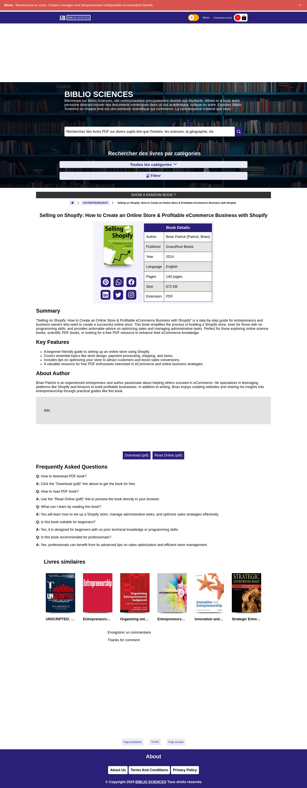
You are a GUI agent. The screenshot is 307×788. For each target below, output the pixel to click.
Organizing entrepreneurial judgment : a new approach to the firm (135, 619)
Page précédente (132, 742)
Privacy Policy (185, 770)
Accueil (155, 741)
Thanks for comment (123, 640)
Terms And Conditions (149, 770)
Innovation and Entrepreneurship (209, 619)
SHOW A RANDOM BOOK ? (153, 195)
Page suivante (176, 742)
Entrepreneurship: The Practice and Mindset (172, 619)
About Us (118, 770)
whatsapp (119, 282)
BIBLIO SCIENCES (150, 782)
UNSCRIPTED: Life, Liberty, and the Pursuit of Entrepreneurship (60, 619)
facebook (131, 282)
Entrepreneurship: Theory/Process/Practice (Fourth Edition (97, 619)
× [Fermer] (300, 5)
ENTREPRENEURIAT (95, 202)
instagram (131, 295)
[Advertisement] (153, 52)
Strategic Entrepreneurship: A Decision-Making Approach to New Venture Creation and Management (246, 619)
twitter (118, 295)
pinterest (106, 282)
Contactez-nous (223, 17)
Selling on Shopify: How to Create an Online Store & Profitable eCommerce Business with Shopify (176, 202)
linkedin (105, 295)
